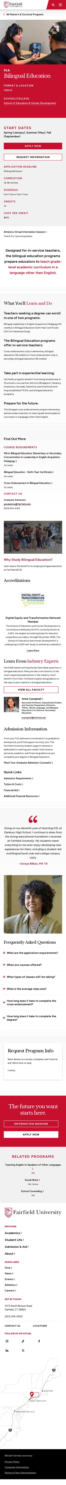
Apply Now (33, 146)
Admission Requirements (17, 778)
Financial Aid (11, 790)
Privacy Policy (12, 1461)
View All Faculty (31, 689)
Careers (9, 1290)
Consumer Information (17, 1467)
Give (7, 1267)
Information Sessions (31, 1123)
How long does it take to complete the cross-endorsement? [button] (31, 1002)
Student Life (13, 1240)
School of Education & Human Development (30, 103)
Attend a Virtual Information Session (24, 231)
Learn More (33, 650)
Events (9, 1279)
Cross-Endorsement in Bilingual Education (27, 483)
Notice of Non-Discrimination (20, 1472)
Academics (12, 1233)
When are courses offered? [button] (24, 965)
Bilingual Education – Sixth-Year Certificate (28, 472)
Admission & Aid (16, 1247)
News (8, 1273)
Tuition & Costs (12, 784)
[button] (53, 5)
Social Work (31, 1180)
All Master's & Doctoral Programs (24, 14)
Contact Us (12, 1325)
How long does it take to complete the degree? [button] (31, 1018)
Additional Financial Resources (21, 796)
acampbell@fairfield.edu (34, 717)
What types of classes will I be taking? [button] (31, 977)
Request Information (33, 157)
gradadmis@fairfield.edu (17, 504)
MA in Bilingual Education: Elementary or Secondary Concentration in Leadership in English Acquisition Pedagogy (33, 457)
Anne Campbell (31, 699)
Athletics (10, 1284)
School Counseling (31, 1191)
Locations (40, 1325)
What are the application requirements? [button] (32, 953)
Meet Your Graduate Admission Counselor (27, 762)
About (9, 1253)
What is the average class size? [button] (27, 989)
